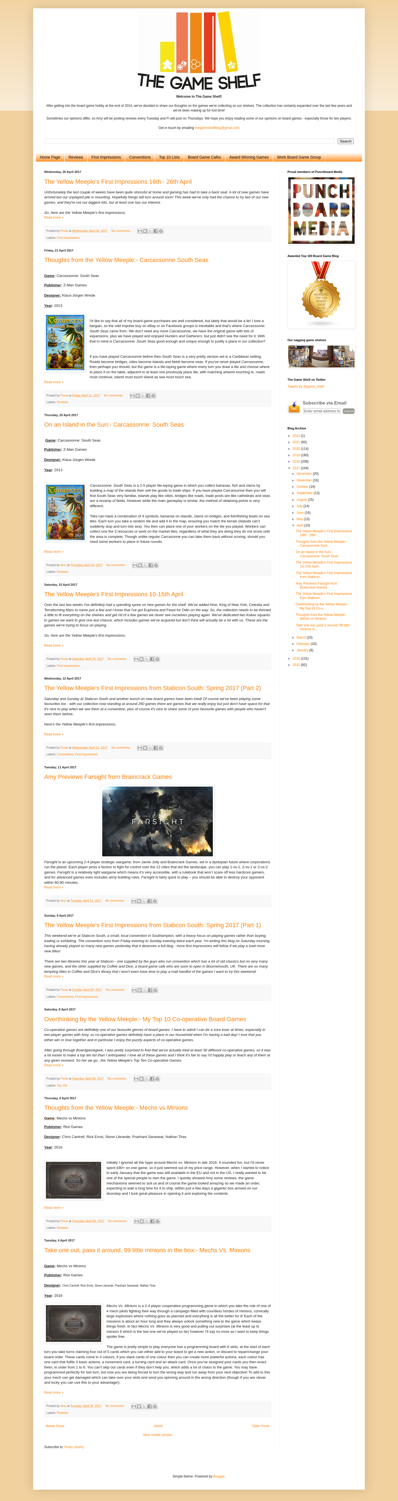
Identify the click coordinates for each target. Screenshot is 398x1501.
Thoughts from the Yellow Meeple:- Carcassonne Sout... (321, 544)
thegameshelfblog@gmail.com (217, 128)
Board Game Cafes (204, 157)
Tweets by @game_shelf (305, 386)
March (302, 637)
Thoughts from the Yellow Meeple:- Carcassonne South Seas (126, 259)
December (305, 474)
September (305, 493)
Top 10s (62, 1085)
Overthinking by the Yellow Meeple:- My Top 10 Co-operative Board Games (145, 1019)
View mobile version (157, 1435)
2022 (297, 436)
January (303, 650)
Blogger (218, 1476)
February (304, 644)
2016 (297, 658)
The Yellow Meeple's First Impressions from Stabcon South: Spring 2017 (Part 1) (152, 925)
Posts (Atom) (73, 1447)
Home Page (50, 157)
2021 (297, 442)
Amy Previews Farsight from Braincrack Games (108, 776)
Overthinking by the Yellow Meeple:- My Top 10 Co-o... (322, 606)
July (300, 506)
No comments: (121, 230)
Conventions (140, 157)
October (303, 487)
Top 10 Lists (169, 157)
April (300, 525)
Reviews (76, 157)
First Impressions (106, 157)
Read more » (53, 217)
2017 (297, 468)
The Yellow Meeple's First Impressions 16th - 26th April (118, 181)
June (301, 513)
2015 (297, 665)
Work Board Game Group (299, 157)
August (302, 500)
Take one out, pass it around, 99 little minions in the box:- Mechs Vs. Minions (147, 1250)
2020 (297, 449)
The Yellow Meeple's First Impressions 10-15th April (113, 594)
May (300, 519)
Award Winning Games (249, 157)
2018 (297, 461)
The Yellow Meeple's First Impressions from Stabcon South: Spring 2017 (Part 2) (152, 688)
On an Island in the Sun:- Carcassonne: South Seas (114, 424)
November (305, 480)
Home (158, 1426)
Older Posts (260, 1426)
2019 (297, 455)
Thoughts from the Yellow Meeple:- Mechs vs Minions (116, 1107)
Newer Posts (55, 1426)
